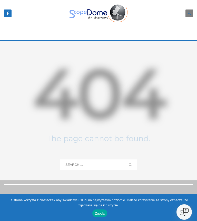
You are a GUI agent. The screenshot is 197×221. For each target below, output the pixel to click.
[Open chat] (184, 212)
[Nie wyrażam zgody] (190, 207)
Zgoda (100, 213)
